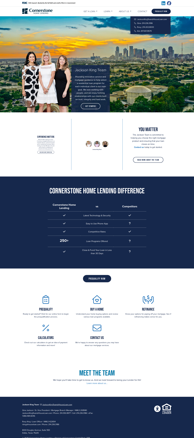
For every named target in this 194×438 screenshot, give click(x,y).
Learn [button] (107, 11)
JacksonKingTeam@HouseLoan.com (150, 19)
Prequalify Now (161, 11)
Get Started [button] (90, 106)
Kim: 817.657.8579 (143, 31)
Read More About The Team (148, 158)
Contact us (139, 147)
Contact (142, 11)
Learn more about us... (97, 383)
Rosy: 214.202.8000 (144, 27)
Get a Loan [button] (90, 11)
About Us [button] (124, 11)
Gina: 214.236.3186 (143, 23)
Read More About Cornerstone (46, 149)
